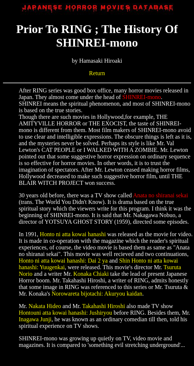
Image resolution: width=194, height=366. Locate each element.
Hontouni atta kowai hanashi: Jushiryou (65, 313)
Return (97, 73)
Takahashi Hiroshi (103, 306)
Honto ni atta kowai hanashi (73, 234)
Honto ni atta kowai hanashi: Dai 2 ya (63, 260)
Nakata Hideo (45, 306)
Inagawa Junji (35, 319)
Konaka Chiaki (90, 274)
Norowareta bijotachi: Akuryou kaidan (97, 293)
